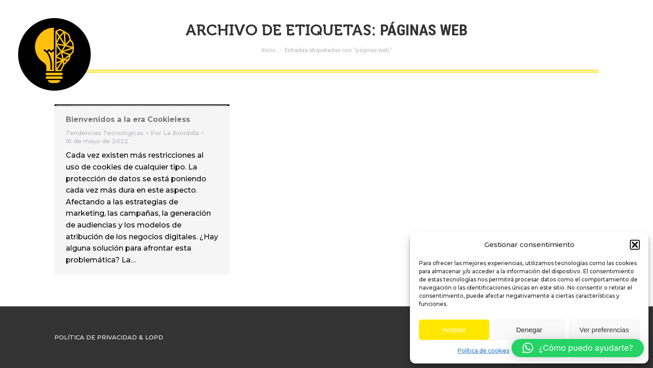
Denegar (529, 330)
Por (175, 132)
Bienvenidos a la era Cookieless (128, 119)
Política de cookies (483, 350)
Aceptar (454, 330)
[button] (634, 244)
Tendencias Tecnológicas (105, 132)
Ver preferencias (604, 330)
